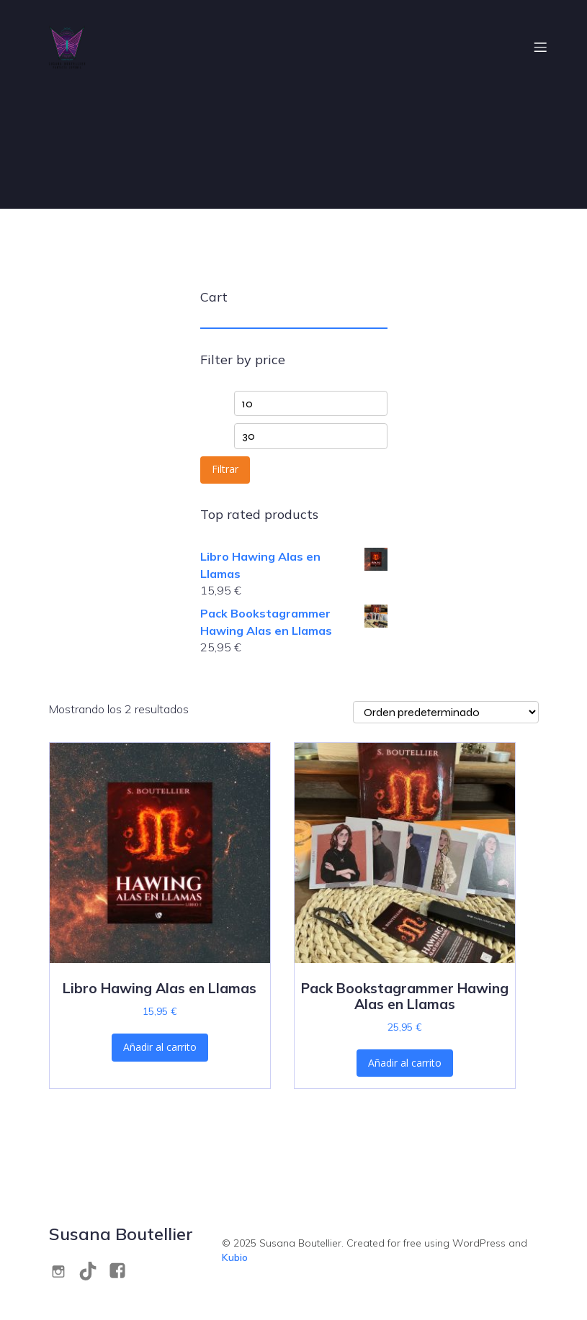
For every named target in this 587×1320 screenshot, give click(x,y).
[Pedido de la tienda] (446, 712)
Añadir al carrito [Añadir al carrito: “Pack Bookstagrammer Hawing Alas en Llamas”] (405, 1063)
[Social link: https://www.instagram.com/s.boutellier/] (64, 1270)
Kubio (235, 1257)
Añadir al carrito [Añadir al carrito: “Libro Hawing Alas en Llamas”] (160, 1047)
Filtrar (225, 469)
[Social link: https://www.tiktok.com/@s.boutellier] (93, 1270)
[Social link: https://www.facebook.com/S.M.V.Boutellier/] (123, 1270)
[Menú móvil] (541, 47)
